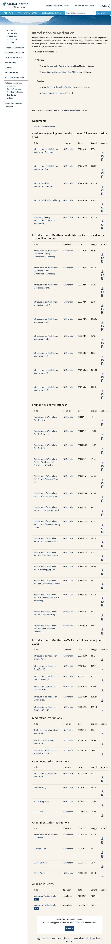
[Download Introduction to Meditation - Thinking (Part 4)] (102, 690)
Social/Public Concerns (14, 77)
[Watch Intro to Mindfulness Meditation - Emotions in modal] (103, 190)
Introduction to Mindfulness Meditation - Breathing (46, 151)
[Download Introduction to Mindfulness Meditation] (102, 777)
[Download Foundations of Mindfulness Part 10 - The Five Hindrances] (102, 556)
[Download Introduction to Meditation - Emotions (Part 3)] (102, 680)
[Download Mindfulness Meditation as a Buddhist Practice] (102, 754)
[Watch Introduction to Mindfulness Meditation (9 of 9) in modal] (103, 394)
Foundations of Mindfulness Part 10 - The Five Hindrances (46, 554)
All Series (10, 42)
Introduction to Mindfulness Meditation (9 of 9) (46, 389)
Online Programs (14, 89)
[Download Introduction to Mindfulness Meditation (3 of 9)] (102, 289)
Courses (8, 67)
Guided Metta (39, 812)
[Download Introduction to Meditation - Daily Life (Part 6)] (102, 711)
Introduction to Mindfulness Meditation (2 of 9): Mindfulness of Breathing (46, 271)
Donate (105, 6)
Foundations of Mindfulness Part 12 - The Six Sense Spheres (47, 582)
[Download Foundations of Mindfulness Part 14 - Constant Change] (102, 615)
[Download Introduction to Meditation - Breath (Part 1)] (102, 660)
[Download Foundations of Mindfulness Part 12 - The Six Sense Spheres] (102, 584)
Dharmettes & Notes (13, 57)
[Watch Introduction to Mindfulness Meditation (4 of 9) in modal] (103, 309)
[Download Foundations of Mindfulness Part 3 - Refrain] (102, 449)
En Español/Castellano (14, 52)
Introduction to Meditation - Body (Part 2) (46, 667)
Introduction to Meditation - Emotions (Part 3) (46, 678)
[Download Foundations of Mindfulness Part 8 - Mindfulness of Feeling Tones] (102, 525)
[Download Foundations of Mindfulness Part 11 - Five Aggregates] (102, 570)
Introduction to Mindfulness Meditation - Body (46, 168)
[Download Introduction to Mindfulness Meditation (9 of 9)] (102, 391)
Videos (11, 98)
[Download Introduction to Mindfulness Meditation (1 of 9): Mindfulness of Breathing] (102, 254)
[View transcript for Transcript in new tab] (102, 159)
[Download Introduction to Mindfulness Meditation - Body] (102, 170)
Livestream (11, 86)
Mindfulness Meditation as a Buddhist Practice (46, 752)
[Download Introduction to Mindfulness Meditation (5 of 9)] (102, 323)
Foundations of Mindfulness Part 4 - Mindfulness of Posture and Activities (46, 462)
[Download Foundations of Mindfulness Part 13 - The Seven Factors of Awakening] (102, 598)
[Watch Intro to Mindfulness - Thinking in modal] (103, 208)
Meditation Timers (15, 92)
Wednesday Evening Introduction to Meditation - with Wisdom (46, 220)
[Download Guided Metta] (102, 815)
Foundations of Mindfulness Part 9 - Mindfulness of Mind (46, 540)
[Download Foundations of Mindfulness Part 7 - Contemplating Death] (102, 511)
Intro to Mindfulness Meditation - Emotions (43, 185)
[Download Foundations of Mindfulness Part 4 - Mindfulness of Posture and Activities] (102, 463)
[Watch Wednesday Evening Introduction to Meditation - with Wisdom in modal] (103, 225)
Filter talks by (101, 13)
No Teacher (68, 730)
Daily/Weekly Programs (16, 47)
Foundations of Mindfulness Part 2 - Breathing (46, 432)
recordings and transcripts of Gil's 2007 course (62, 72)
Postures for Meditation (44, 126)
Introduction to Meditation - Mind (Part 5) (46, 698)
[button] (102, 149)
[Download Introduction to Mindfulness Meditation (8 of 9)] (102, 374)
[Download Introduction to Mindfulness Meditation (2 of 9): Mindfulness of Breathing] (102, 271)
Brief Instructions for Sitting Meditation (46, 731)
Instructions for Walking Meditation (44, 742)
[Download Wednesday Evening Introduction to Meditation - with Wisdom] (102, 221)
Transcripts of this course (53, 93)
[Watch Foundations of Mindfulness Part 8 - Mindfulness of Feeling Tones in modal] (103, 529)
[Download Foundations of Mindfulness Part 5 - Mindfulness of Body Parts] (102, 480)
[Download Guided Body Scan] (102, 805)
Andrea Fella (12, 36)
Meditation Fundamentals (45, 896)
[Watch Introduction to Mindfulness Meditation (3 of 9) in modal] (103, 292)
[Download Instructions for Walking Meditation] (102, 744)
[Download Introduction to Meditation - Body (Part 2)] (102, 670)
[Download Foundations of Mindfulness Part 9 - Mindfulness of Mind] (102, 542)
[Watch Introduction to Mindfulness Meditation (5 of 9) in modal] (103, 326)
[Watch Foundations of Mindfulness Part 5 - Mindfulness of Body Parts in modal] (103, 483)
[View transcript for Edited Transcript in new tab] (102, 193)
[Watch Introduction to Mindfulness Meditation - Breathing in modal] (103, 156)
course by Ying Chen (58, 66)
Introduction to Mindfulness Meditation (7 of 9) (46, 354)
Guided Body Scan (41, 801)
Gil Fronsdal (12, 33)
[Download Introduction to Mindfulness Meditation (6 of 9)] (102, 340)
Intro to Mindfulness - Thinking (47, 200)
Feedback (9, 106)
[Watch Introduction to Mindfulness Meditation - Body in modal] (103, 173)
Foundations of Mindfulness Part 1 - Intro (46, 418)
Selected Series (13, 72)
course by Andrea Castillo (60, 87)
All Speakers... (12, 39)
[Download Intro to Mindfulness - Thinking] (102, 204)
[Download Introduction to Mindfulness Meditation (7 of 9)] (102, 357)
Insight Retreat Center (85, 5)
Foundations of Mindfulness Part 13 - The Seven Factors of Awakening (47, 597)
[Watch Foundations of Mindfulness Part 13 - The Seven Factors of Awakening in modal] (103, 602)
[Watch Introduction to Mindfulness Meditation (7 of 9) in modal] (103, 360)
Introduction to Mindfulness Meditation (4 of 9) (46, 303)
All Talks (8, 13)
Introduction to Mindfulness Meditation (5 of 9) (46, 320)
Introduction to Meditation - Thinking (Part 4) (46, 688)
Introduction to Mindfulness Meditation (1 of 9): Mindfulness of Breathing (46, 254)
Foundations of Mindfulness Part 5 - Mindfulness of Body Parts (46, 479)
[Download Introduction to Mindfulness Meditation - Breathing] (102, 153)
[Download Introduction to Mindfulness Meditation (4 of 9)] (102, 306)
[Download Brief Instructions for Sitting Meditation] (102, 734)
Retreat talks (10, 62)
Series (36, 899)
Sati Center (12, 95)
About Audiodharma (13, 103)
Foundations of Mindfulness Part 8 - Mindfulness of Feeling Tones (47, 524)
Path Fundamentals (27, 13)
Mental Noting (40, 787)
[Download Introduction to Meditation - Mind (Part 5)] (102, 701)
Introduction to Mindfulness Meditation (46, 775)
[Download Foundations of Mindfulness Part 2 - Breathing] (102, 435)
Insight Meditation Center (57, 5)
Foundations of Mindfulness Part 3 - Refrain (46, 446)
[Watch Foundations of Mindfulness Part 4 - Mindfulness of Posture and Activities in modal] (103, 466)
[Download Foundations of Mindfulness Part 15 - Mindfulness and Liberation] (102, 629)
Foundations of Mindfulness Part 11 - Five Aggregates (46, 568)
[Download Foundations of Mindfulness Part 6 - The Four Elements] (102, 497)
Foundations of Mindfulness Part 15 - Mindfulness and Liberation (46, 629)
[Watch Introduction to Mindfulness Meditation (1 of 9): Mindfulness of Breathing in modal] (103, 258)
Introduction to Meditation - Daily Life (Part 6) (46, 708)
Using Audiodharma (51, 13)
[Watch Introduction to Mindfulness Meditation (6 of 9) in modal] (103, 343)
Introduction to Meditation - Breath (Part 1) (46, 657)
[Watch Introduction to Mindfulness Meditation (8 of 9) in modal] (103, 377)
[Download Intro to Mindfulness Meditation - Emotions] (102, 187)
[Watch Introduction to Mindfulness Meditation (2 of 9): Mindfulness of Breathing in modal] (103, 275)
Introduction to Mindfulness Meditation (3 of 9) (46, 286)
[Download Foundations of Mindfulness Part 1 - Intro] (102, 421)
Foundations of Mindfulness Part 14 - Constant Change (46, 613)
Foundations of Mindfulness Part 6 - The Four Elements (46, 495)
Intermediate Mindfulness (70, 110)
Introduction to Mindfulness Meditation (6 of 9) (46, 337)
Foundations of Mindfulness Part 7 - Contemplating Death (46, 509)
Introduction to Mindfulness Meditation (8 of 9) (46, 372)
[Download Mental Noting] (102, 791)
